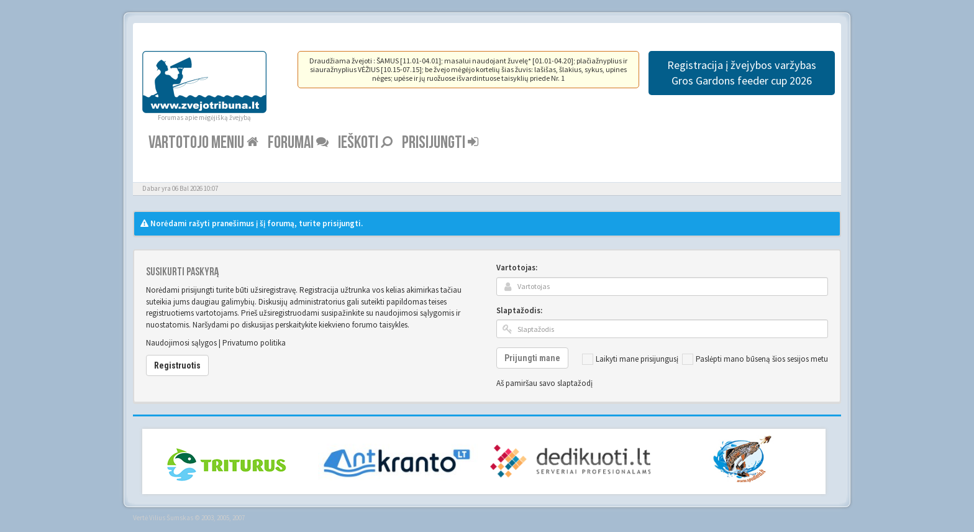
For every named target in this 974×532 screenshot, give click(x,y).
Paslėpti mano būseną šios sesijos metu (755, 359)
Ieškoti (365, 142)
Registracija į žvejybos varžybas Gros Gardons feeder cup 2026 (741, 73)
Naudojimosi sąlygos (181, 342)
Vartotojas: (516, 267)
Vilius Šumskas (171, 517)
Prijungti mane (532, 358)
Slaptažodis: (519, 310)
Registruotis (177, 365)
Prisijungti (440, 142)
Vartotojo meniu (203, 142)
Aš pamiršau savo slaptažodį (544, 383)
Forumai (298, 142)
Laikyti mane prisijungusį (630, 359)
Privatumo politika (254, 342)
